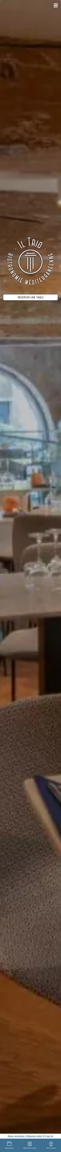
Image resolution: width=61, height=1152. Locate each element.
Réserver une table (31, 297)
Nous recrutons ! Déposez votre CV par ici (30, 1136)
